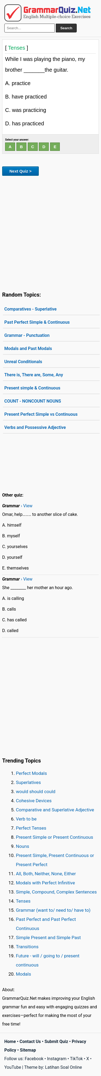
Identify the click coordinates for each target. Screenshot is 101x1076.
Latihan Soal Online (63, 1067)
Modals (23, 974)
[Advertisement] (50, 232)
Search (66, 28)
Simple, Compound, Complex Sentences (56, 892)
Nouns (22, 846)
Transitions (27, 946)
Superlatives (28, 782)
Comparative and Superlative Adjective (55, 809)
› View (26, 505)
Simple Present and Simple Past (48, 937)
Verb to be (26, 819)
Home (10, 1041)
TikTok (76, 1058)
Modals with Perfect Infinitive (45, 882)
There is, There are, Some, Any (33, 374)
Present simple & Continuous (32, 388)
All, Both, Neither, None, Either (46, 873)
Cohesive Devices (34, 800)
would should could (35, 791)
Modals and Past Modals (28, 348)
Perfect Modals (31, 773)
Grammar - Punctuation (27, 335)
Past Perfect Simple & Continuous (37, 322)
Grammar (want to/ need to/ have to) (53, 910)
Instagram (56, 1058)
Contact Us (30, 1041)
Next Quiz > (20, 171)
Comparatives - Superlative (30, 309)
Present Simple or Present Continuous (54, 837)
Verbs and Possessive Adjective (35, 427)
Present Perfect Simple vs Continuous (41, 414)
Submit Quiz (56, 1041)
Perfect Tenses (31, 828)
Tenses (23, 901)
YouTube (12, 1067)
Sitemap (28, 1050)
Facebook (34, 1058)
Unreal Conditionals (23, 361)
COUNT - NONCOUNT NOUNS (32, 401)
